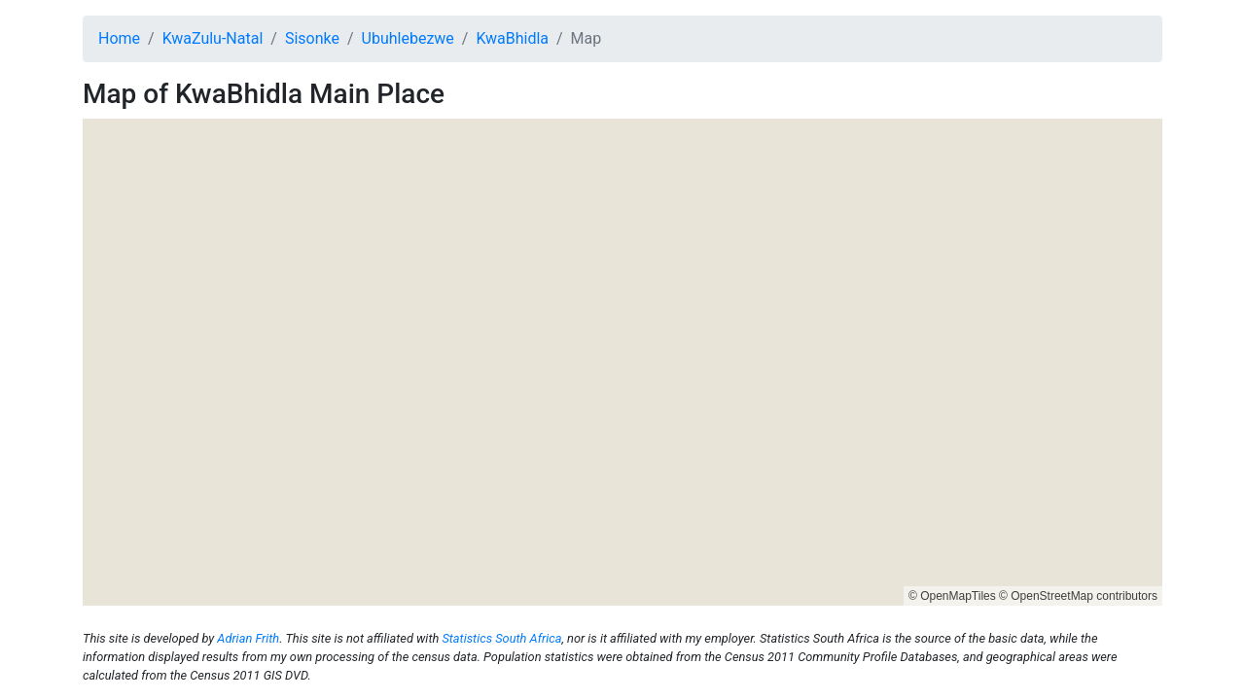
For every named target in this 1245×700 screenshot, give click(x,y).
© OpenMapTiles (952, 596)
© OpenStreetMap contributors (1078, 596)
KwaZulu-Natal (213, 38)
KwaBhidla (512, 38)
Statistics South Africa (501, 638)
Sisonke (312, 38)
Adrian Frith (248, 638)
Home (119, 38)
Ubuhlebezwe (408, 38)
